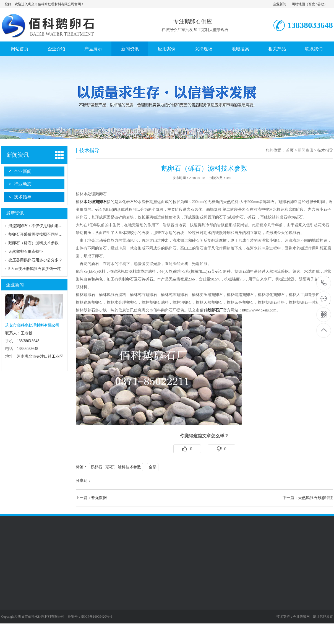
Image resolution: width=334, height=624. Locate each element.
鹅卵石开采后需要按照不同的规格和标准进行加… (50, 234)
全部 (152, 467)
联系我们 (314, 48)
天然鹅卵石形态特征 (25, 251)
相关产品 (277, 48)
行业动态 (23, 184)
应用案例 (167, 48)
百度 (311, 4)
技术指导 (23, 196)
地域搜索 (240, 48)
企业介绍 (56, 48)
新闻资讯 (130, 48)
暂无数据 (99, 498)
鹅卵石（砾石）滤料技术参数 (33, 243)
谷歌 (320, 4)
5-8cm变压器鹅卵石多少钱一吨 (34, 269)
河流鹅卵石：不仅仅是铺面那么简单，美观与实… (50, 226)
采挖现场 (203, 48)
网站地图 (298, 4)
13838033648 (324, 283)
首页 (290, 150)
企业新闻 (279, 4)
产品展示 (93, 48)
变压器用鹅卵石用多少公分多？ (35, 260)
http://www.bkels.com (259, 310)
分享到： (83, 481)
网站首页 (19, 48)
